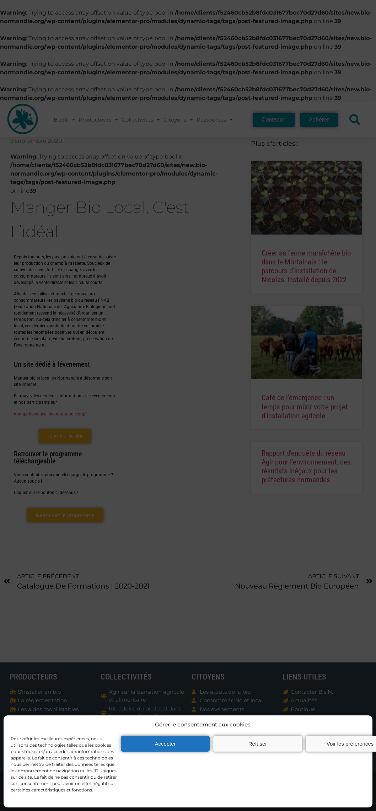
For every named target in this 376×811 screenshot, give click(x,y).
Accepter (165, 744)
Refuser (257, 744)
